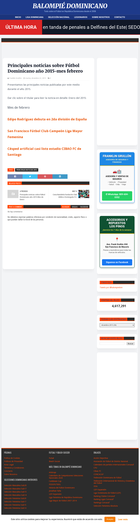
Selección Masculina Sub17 (15, 489)
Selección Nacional (59, 17)
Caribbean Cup (55, 481)
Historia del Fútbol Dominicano (62, 488)
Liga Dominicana (34, 17)
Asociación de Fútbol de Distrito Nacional (111, 461)
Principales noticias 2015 (26, 170)
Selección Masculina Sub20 (15, 485)
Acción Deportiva (101, 458)
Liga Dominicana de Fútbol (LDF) (107, 493)
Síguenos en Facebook (117, 262)
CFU (95, 468)
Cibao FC (97, 471)
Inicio (18, 17)
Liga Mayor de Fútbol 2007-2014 (63, 501)
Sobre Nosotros (101, 17)
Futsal (51, 458)
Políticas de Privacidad (13, 461)
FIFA (95, 486)
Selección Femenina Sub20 (15, 498)
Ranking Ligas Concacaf (103, 499)
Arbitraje (52, 472)
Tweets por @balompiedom (111, 287)
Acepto (110, 519)
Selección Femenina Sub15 (15, 505)
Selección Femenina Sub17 (15, 502)
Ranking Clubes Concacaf (104, 496)
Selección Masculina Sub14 (15, 495)
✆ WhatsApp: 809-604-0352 (117, 196)
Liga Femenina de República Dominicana (65, 497)
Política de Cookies (12, 458)
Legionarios (80, 17)
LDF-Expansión (55, 494)
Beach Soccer (54, 461)
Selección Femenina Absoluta (106, 506)
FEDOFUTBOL (55, 484)
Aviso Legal (9, 465)
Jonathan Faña (55, 491)
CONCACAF (98, 474)
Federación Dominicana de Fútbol (107, 478)
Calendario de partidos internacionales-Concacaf (114, 465)
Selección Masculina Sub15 (15, 492)
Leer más (123, 519)
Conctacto (8, 471)
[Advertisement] (113, 102)
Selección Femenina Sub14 (15, 508)
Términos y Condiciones (14, 468)
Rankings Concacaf (102, 502)
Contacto (119, 17)
